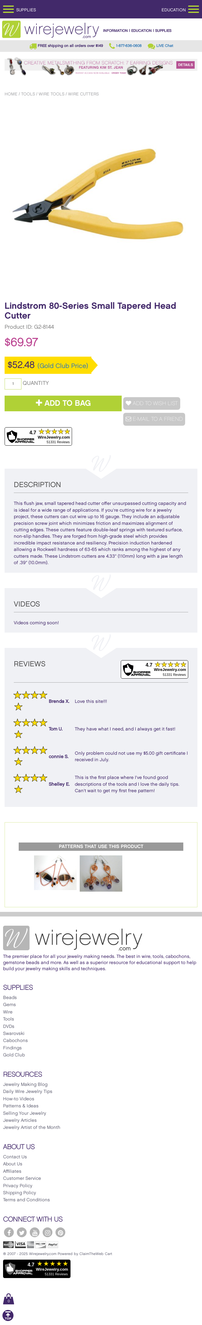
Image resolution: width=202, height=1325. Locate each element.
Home (11, 94)
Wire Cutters (83, 94)
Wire (8, 1012)
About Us (12, 1164)
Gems (9, 1005)
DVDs (8, 1027)
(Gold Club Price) (62, 366)
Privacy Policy (17, 1186)
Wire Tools (51, 94)
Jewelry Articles (20, 1120)
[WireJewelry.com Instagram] (47, 1232)
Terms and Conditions (26, 1200)
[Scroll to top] (7, 1320)
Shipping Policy (19, 1193)
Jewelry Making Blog (25, 1085)
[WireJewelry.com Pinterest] (60, 1232)
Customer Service (22, 1178)
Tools (28, 94)
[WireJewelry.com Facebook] (9, 1232)
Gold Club (14, 1055)
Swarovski (14, 1034)
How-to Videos (18, 1099)
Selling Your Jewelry (24, 1113)
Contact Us (15, 1157)
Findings (12, 1048)
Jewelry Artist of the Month (31, 1127)
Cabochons (15, 1041)
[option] (101, 197)
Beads (10, 998)
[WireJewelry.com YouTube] (35, 1232)
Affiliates (12, 1171)
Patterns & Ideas (21, 1106)
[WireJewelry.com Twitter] (22, 1232)
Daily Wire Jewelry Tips (27, 1092)
